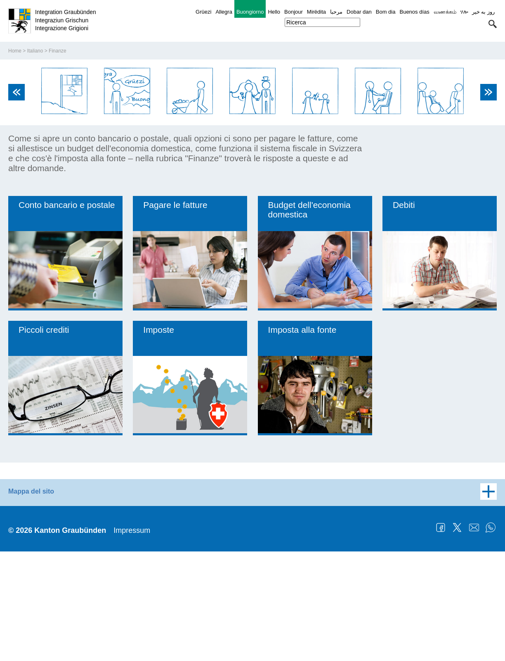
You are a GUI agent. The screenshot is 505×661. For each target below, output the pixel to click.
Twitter (457, 637)
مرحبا (336, 12)
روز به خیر (483, 12)
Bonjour (293, 12)
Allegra (223, 12)
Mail (474, 637)
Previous (16, 201)
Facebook (440, 637)
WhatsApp (490, 637)
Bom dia (386, 12)
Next (488, 201)
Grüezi (203, 12)
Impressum (131, 640)
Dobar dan (359, 12)
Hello (274, 12)
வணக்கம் (445, 12)
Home (14, 160)
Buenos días (414, 12)
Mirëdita (316, 12)
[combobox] (322, 22)
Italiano (35, 160)
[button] (492, 24)
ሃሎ (464, 12)
